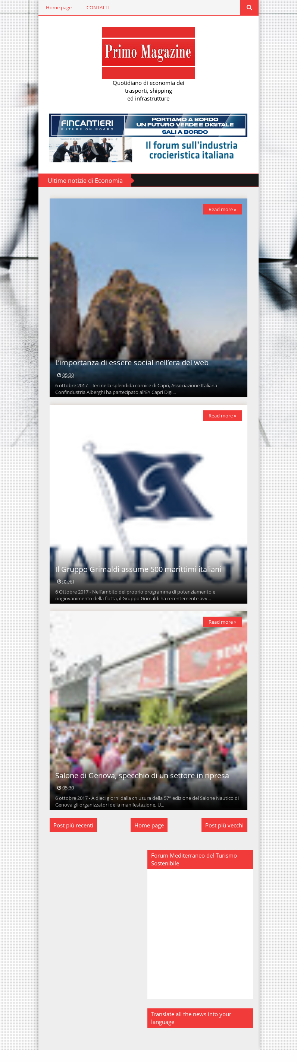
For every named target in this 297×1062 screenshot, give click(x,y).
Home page (57, 7)
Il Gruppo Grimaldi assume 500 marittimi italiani (136, 577)
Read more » (224, 210)
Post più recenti (71, 837)
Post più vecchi (226, 837)
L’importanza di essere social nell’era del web (130, 367)
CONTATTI (96, 7)
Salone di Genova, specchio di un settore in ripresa (140, 787)
